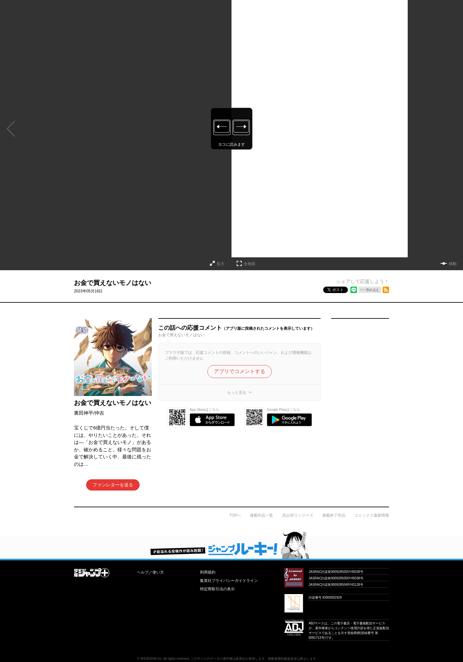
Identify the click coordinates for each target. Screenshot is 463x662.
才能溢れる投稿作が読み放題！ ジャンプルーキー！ (231, 545)
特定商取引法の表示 (217, 589)
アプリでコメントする (239, 371)
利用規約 (207, 572)
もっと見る (236, 392)
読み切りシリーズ (297, 515)
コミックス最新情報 (371, 515)
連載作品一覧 (261, 515)
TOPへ (235, 515)
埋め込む (373, 290)
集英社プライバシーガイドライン (229, 580)
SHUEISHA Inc (151, 658)
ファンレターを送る (113, 484)
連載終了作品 (333, 515)
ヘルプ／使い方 (150, 572)
